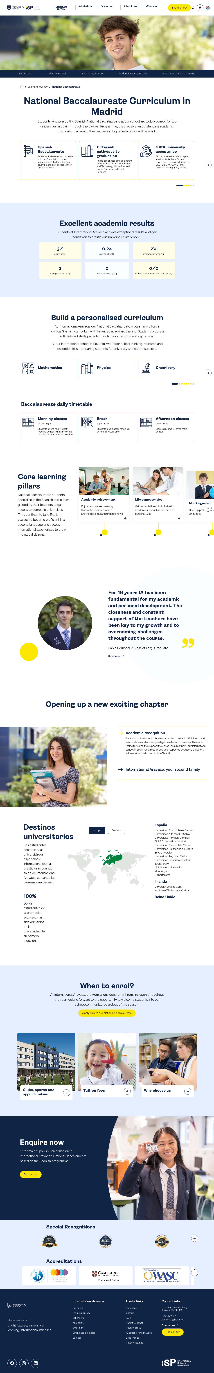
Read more (115, 656)
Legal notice (132, 1338)
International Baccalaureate (178, 73)
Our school (78, 1308)
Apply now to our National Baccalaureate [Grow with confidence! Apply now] (107, 1028)
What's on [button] (152, 6)
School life (78, 1318)
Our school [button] (107, 6)
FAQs (128, 1318)
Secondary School (92, 73)
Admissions (79, 1323)
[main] (107, 694)
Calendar (77, 1338)
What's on (78, 1328)
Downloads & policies (84, 1333)
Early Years (25, 73)
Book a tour (31, 1189)
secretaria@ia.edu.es (172, 1319)
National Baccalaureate (133, 73)
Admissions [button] (85, 6)
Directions (131, 1308)
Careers (130, 1313)
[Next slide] (208, 180)
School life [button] (130, 6)
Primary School (56, 73)
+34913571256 (169, 1315)
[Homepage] (24, 87)
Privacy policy (133, 1328)
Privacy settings (134, 1343)
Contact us (169, 1325)
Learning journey (38, 87)
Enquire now (179, 7)
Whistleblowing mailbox (139, 1333)
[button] (200, 7)
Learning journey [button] (61, 7)
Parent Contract (134, 1323)
